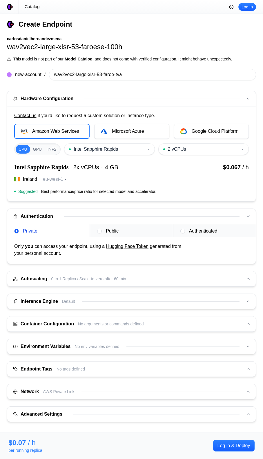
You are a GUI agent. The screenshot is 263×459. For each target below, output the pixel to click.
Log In (247, 7)
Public (108, 230)
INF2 (52, 149)
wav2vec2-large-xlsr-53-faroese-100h (64, 47)
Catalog (32, 6)
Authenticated (198, 230)
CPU (23, 149)
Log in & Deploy (233, 445)
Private (25, 230)
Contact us (25, 115)
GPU (37, 149)
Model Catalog (78, 59)
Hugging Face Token (127, 246)
